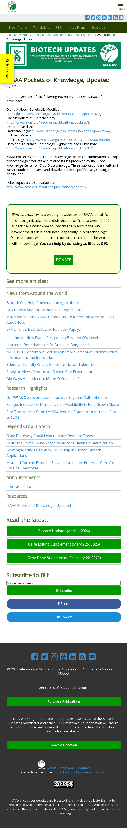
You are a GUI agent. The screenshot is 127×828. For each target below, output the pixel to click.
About (51, 768)
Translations (41, 27)
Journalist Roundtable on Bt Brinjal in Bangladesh (48, 344)
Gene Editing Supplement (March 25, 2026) (64, 544)
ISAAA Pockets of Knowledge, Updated (38, 505)
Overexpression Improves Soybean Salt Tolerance (57, 397)
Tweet (64, 617)
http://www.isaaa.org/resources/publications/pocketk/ (46, 187)
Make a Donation (64, 745)
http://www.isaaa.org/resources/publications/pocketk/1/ (58, 114)
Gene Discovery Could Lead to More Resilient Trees (49, 435)
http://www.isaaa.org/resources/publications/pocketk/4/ (68, 131)
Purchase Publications (64, 701)
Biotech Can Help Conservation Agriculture (42, 302)
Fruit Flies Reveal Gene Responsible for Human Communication (59, 442)
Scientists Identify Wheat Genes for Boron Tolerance (50, 364)
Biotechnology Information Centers (79, 772)
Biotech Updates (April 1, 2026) (64, 530)
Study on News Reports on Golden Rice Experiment (49, 371)
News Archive (18, 27)
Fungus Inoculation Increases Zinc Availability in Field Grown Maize (62, 404)
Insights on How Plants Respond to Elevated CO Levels (53, 337)
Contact (84, 768)
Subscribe (7, 68)
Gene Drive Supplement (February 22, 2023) (64, 557)
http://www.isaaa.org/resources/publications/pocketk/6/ (67, 139)
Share (64, 603)
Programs (67, 768)
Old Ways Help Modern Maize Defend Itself (42, 378)
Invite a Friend (76, 27)
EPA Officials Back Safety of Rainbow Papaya (43, 329)
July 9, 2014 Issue (78, 35)
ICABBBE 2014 (18, 486)
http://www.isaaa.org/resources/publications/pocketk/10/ (49, 148)
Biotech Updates (53, 35)
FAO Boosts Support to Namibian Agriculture (44, 309)
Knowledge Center (26, 35)
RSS (58, 27)
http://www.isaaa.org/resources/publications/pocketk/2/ (48, 122)
